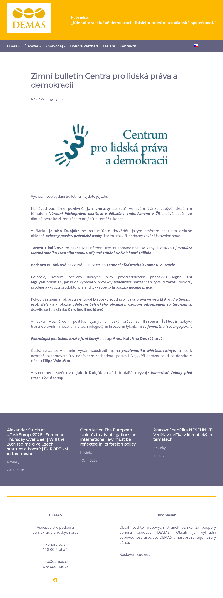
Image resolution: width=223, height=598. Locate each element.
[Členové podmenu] (40, 46)
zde (104, 196)
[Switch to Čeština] (196, 46)
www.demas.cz (55, 566)
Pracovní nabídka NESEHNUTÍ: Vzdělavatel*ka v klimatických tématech (183, 435)
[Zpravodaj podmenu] (65, 46)
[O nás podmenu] (19, 46)
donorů (125, 532)
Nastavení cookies (134, 554)
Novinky (37, 99)
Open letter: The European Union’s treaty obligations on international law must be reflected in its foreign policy (108, 437)
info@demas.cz (55, 561)
